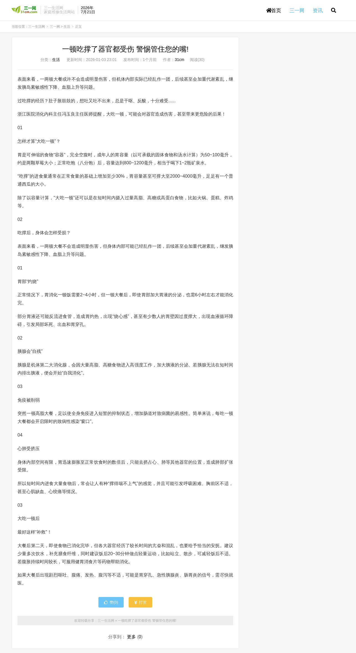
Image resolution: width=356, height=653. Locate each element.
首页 (273, 10)
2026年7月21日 (88, 10)
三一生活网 (25, 10)
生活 (66, 27)
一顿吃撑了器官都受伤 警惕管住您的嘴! (125, 49)
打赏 (140, 602)
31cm (179, 59)
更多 (131, 636)
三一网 (55, 27)
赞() (111, 602)
